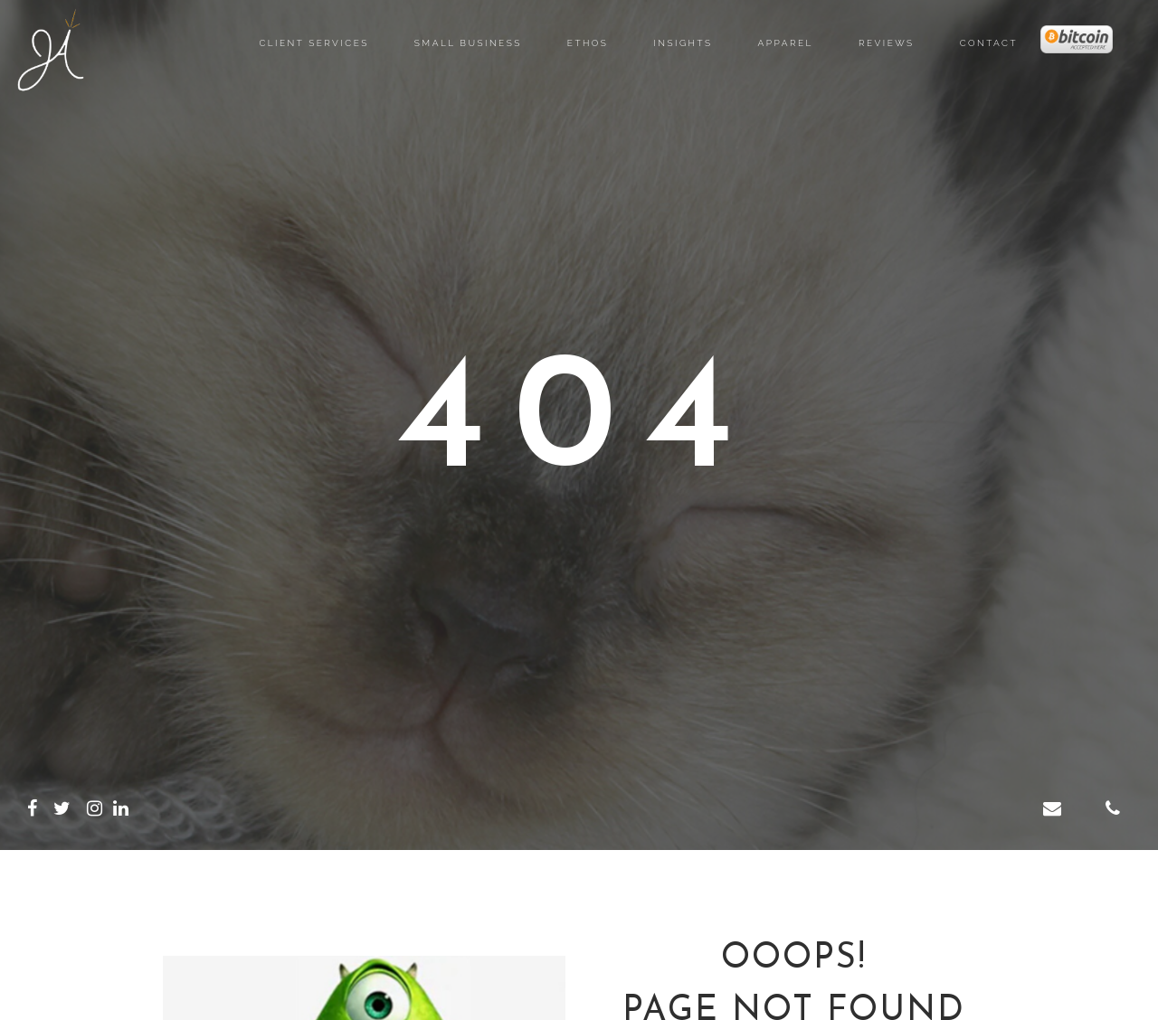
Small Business (468, 43)
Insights (682, 43)
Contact (989, 43)
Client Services (313, 43)
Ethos (588, 43)
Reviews (887, 43)
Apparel (785, 43)
